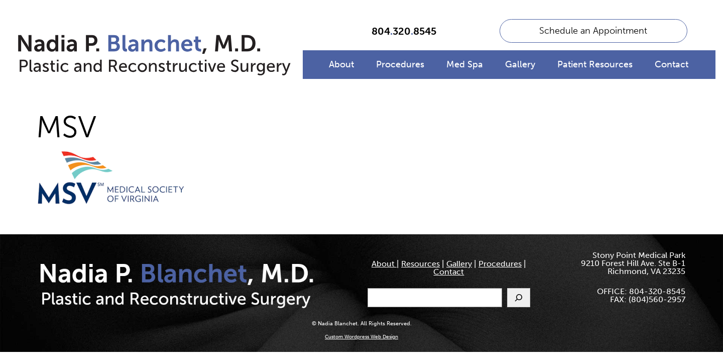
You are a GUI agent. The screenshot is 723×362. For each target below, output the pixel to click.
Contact (671, 64)
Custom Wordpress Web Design (361, 337)
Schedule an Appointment (593, 30)
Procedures (400, 64)
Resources (420, 263)
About (341, 64)
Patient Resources (595, 64)
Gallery (520, 64)
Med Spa (464, 64)
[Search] (518, 297)
